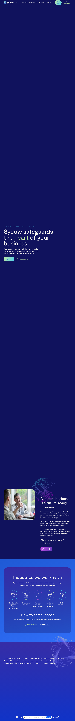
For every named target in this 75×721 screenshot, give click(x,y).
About (17, 2)
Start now (58, 2)
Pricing (24, 2)
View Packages (67, 2)
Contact (50, 2)
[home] (9, 2)
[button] (33, 2)
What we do (46, 549)
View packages (22, 259)
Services (32, 2)
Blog (41, 2)
